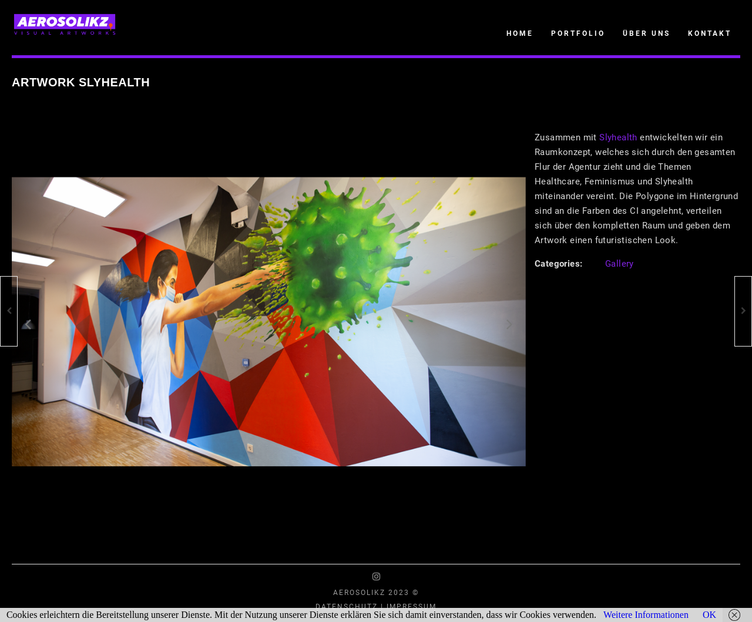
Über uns (646, 33)
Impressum (412, 607)
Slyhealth (618, 137)
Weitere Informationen (646, 615)
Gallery (619, 263)
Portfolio (578, 33)
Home (519, 33)
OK (709, 615)
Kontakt (709, 33)
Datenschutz (346, 607)
